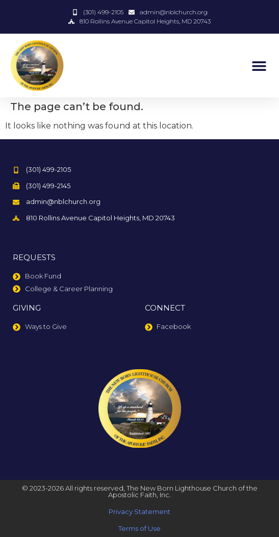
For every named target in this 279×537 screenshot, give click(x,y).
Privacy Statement (139, 511)
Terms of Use (139, 528)
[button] (258, 65)
